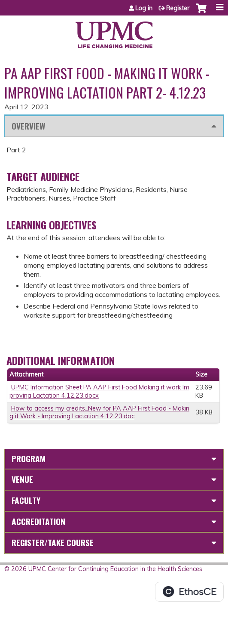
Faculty (26, 500)
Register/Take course (53, 542)
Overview (28, 126)
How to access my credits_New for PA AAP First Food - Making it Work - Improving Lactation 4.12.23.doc (99, 412)
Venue (22, 479)
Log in (143, 8)
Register (177, 8)
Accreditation (38, 521)
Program (29, 458)
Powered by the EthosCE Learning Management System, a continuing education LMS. (189, 592)
